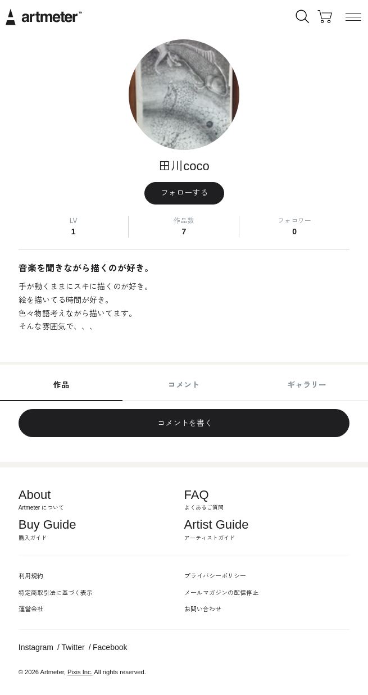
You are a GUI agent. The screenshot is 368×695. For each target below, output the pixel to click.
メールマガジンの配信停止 (221, 592)
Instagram (36, 647)
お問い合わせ (202, 609)
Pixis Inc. (80, 672)
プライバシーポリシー (215, 576)
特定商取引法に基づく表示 (56, 592)
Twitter (72, 647)
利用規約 (31, 576)
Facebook (110, 647)
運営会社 (31, 609)
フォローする (184, 192)
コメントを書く (184, 423)
